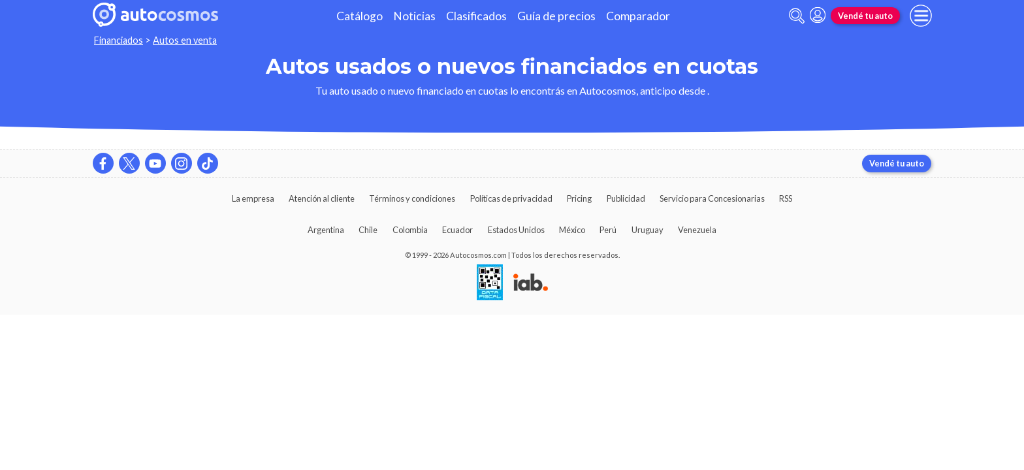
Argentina (326, 230)
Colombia (410, 230)
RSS (785, 198)
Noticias (414, 16)
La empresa (253, 198)
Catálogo (359, 16)
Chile (368, 230)
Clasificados (476, 16)
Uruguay (648, 230)
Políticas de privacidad (511, 198)
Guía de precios (556, 16)
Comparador (638, 16)
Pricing (579, 198)
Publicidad (626, 198)
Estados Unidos (516, 230)
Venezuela (697, 230)
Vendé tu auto (865, 15)
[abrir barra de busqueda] (797, 16)
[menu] (921, 16)
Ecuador (457, 230)
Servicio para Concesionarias (712, 198)
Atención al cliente (322, 198)
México (572, 230)
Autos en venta (185, 40)
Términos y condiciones (412, 198)
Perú (608, 230)
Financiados (118, 40)
